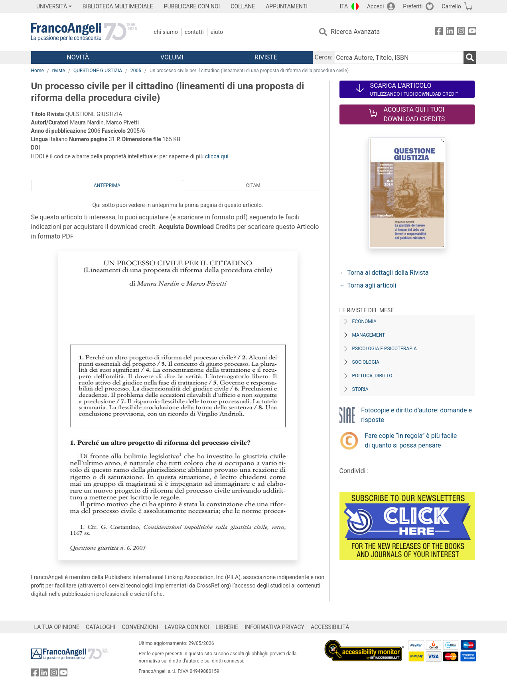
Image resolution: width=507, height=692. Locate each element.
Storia (360, 389)
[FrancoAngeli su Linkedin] (450, 32)
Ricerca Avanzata (355, 31)
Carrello (451, 6)
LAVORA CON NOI (187, 627)
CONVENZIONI (140, 627)
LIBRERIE (226, 627)
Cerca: (323, 57)
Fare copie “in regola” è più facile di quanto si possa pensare (411, 440)
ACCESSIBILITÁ (330, 627)
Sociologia (365, 362)
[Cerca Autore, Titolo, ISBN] (399, 57)
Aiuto (217, 32)
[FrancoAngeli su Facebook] (439, 32)
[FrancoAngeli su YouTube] (472, 32)
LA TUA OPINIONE (57, 627)
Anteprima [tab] (107, 185)
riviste (58, 70)
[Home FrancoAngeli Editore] (84, 32)
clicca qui (217, 156)
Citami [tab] (254, 185)
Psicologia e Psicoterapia (384, 348)
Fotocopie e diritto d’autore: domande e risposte (416, 415)
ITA (344, 6)
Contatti (194, 32)
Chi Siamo (166, 32)
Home (37, 70)
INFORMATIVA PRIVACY (274, 627)
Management (368, 335)
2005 (135, 70)
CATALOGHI (100, 627)
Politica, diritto (372, 376)
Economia (364, 321)
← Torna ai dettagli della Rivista (384, 272)
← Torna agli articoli (368, 285)
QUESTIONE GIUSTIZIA (97, 70)
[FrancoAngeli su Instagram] (461, 32)
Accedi (375, 6)
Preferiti (412, 6)
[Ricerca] (470, 57)
